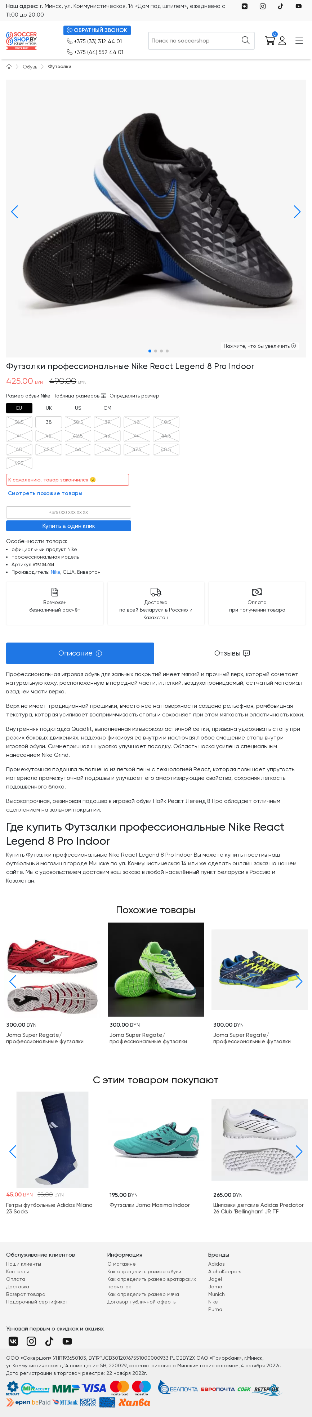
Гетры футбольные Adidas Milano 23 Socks (49, 1207)
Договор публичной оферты (142, 1302)
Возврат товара (25, 1294)
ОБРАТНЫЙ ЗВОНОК (97, 30)
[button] (13, 211)
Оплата (15, 1279)
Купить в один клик (68, 525)
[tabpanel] (156, 777)
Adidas (216, 1264)
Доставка (17, 1286)
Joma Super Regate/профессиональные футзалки (45, 1038)
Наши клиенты (23, 1264)
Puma (215, 1309)
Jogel (215, 1279)
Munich (216, 1294)
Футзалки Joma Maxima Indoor (150, 1204)
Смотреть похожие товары (45, 493)
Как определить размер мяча (143, 1294)
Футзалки (59, 66)
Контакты (17, 1271)
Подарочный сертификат (37, 1302)
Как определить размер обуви (144, 1271)
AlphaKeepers (224, 1271)
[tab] (19, 408)
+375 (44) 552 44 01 (95, 52)
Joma (215, 1286)
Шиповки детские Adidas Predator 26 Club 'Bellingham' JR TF (258, 1207)
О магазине (121, 1264)
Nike (55, 572)
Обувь (30, 67)
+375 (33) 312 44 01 (94, 41)
